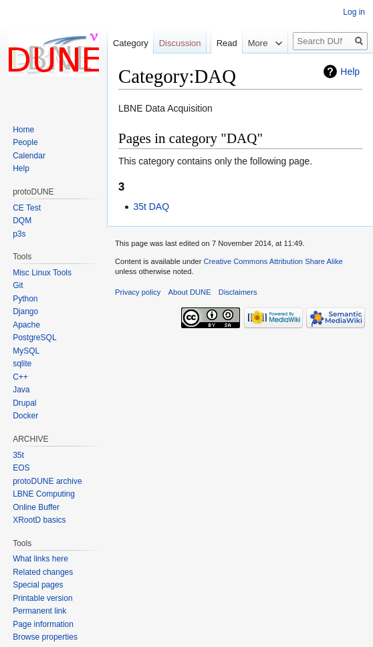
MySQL (26, 351)
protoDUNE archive (47, 481)
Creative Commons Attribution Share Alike (272, 261)
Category (130, 43)
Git (18, 285)
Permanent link (39, 611)
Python (25, 298)
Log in (354, 12)
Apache (26, 325)
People (25, 142)
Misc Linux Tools (42, 272)
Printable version (42, 598)
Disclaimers (238, 292)
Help (350, 71)
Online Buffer (36, 507)
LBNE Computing (44, 494)
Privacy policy (137, 292)
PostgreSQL (34, 337)
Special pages (38, 585)
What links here (40, 558)
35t (18, 455)
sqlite (22, 363)
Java (21, 389)
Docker (25, 415)
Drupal (24, 403)
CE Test (27, 208)
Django (25, 311)
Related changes (43, 572)
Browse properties (45, 637)
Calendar (29, 155)
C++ (20, 377)
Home (23, 129)
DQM (22, 220)
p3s (19, 234)
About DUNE (189, 292)
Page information (43, 624)
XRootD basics (39, 520)
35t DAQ (151, 206)
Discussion (180, 43)
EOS (21, 468)
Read (220, 70)
